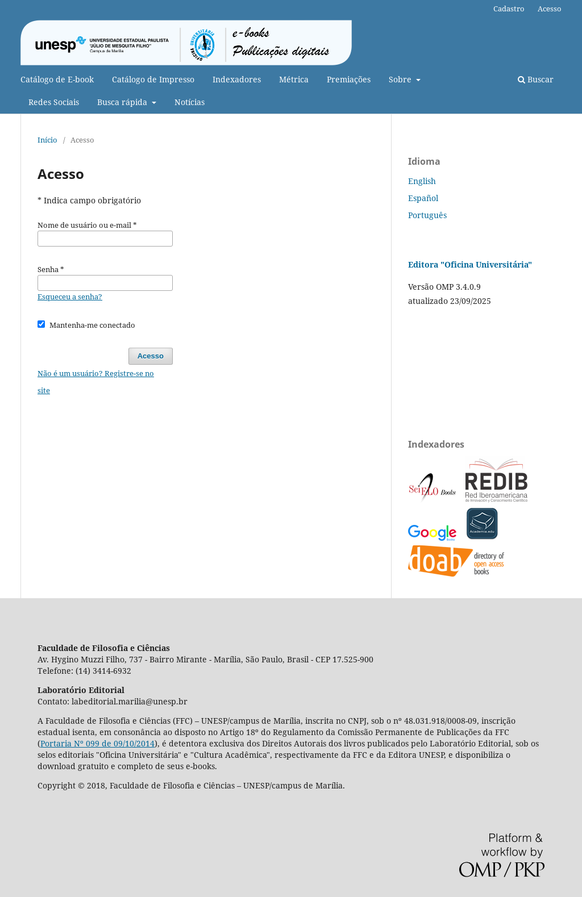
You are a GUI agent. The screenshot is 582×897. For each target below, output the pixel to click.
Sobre (401, 79)
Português (427, 215)
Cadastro (509, 8)
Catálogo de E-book (57, 79)
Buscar (536, 79)
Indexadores (237, 79)
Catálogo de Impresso (153, 79)
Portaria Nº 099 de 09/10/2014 (97, 743)
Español (423, 198)
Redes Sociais (53, 102)
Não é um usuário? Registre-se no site (96, 381)
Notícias (189, 102)
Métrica (294, 79)
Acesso (550, 8)
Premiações (349, 79)
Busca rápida (123, 102)
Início (47, 140)
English (422, 181)
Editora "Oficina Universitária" (470, 264)
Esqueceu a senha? (70, 296)
